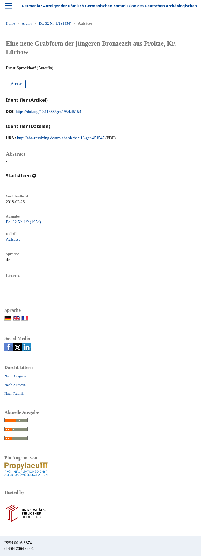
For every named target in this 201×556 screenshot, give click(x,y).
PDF (18, 84)
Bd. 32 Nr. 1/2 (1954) (55, 23)
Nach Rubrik (14, 393)
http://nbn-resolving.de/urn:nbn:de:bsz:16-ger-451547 (61, 138)
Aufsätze (13, 239)
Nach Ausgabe (15, 376)
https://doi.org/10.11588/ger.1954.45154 (48, 112)
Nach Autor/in (15, 385)
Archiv (27, 23)
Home (10, 23)
